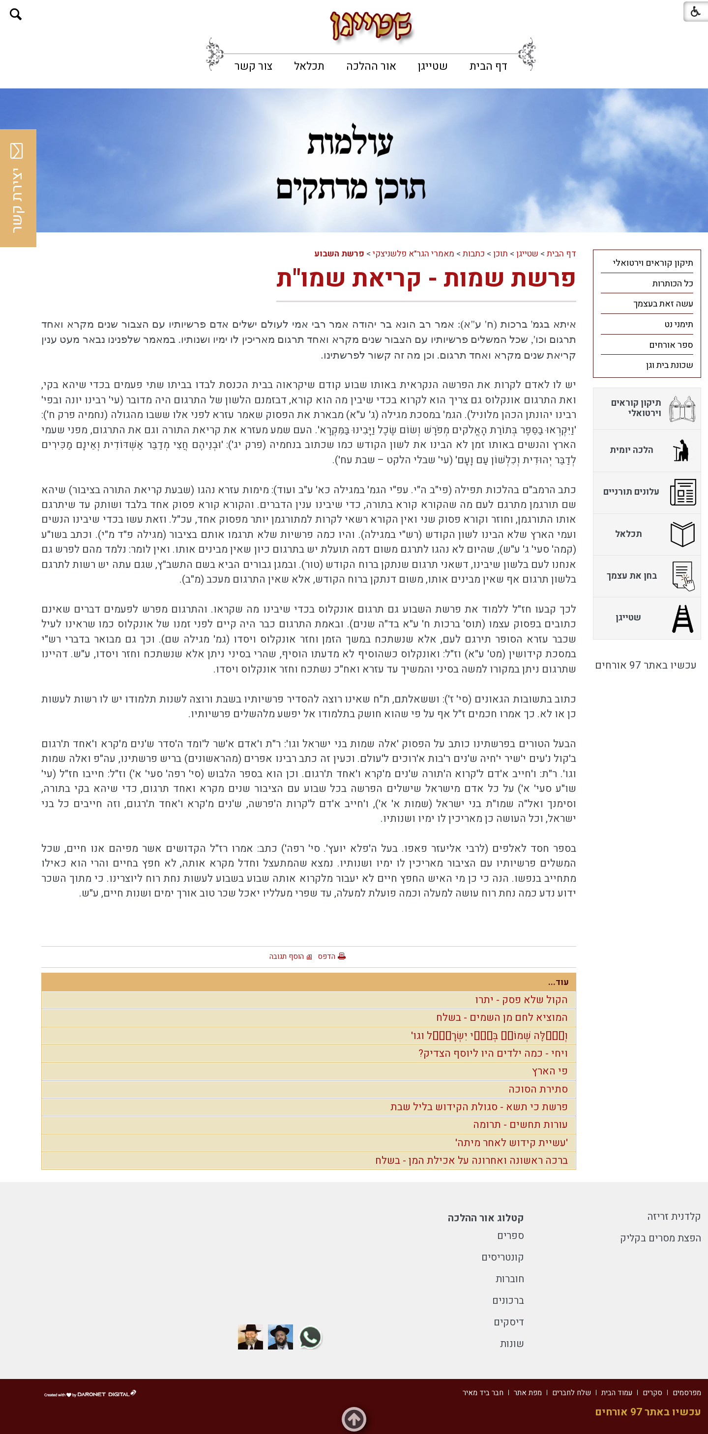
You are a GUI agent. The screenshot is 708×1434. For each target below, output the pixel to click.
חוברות (510, 1279)
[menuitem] (488, 66)
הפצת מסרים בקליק (660, 1238)
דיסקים (509, 1322)
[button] (16, 14)
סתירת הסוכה (538, 1089)
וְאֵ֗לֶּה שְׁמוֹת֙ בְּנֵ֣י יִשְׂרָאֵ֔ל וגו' (489, 1035)
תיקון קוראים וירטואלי (653, 263)
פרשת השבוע (339, 254)
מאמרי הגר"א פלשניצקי (413, 254)
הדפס (326, 956)
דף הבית (488, 66)
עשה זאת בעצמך (663, 303)
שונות (512, 1344)
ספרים (510, 1236)
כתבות (474, 254)
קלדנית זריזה (674, 1216)
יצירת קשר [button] (17, 188)
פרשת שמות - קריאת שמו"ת (426, 279)
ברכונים (508, 1300)
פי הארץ (550, 1071)
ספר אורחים (671, 345)
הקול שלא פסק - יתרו (521, 1000)
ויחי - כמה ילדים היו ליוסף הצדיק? (493, 1053)
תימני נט (678, 324)
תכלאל (309, 66)
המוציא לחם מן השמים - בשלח (502, 1017)
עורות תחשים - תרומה (520, 1124)
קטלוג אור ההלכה (486, 1218)
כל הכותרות (672, 283)
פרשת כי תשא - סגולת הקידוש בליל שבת (479, 1107)
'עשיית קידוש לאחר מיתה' (511, 1143)
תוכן (500, 254)
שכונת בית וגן (669, 365)
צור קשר (253, 66)
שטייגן (433, 66)
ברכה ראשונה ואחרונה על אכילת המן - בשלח (471, 1160)
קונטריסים (502, 1257)
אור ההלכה (371, 66)
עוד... (558, 982)
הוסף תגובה (286, 956)
